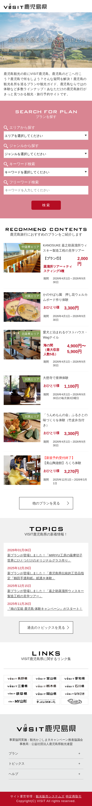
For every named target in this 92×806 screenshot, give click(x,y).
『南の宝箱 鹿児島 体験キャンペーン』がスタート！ (44, 609)
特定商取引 (74, 796)
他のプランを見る (46, 503)
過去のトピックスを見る (46, 627)
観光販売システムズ (50, 796)
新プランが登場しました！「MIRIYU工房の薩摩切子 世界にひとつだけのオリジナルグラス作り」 (44, 557)
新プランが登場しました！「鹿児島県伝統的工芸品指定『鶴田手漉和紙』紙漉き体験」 (45, 575)
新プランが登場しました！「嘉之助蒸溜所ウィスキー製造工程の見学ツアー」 (45, 593)
